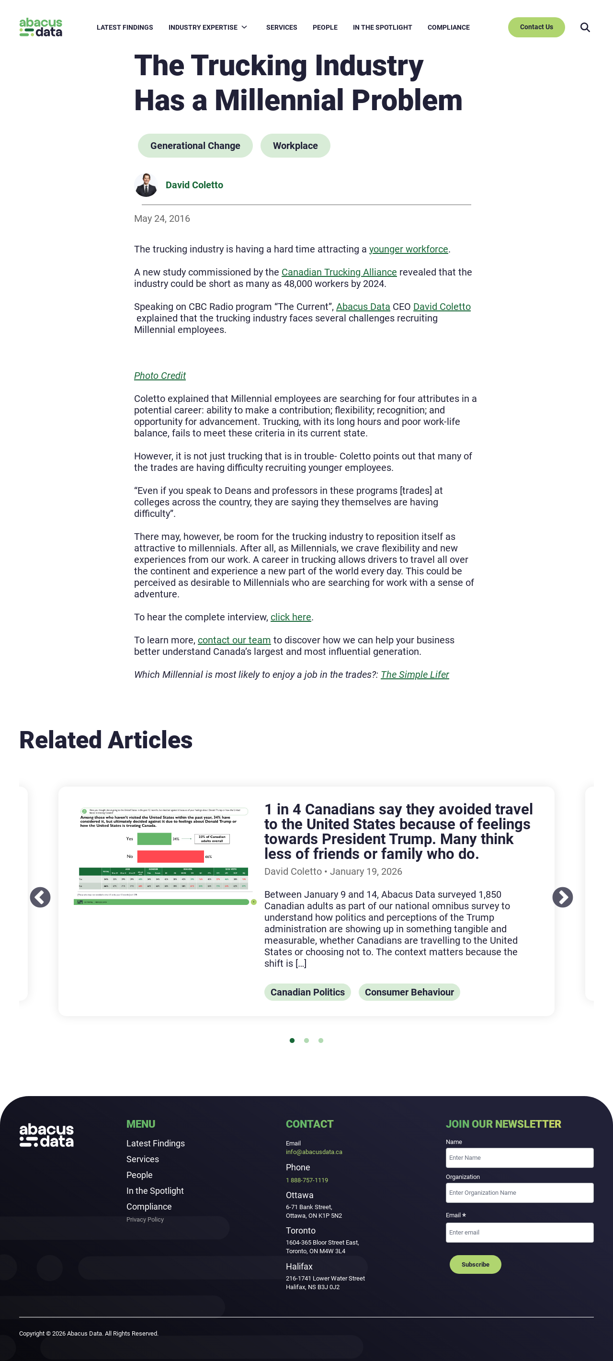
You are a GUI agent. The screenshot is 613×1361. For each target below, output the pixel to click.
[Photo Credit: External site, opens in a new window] (160, 375)
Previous (33, 891)
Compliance (149, 1206)
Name (454, 1141)
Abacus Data (363, 306)
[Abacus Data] (40, 27)
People (139, 1175)
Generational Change (195, 145)
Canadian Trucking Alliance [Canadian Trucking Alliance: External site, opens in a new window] (339, 272)
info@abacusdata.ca (314, 1151)
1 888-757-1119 (307, 1180)
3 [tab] (324, 1045)
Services (142, 1159)
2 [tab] (310, 1045)
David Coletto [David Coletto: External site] (442, 306)
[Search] (585, 27)
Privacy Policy (145, 1220)
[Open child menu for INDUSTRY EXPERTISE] (244, 27)
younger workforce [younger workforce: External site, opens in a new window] (408, 249)
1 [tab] (296, 1045)
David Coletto (194, 185)
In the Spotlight (155, 1191)
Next (555, 891)
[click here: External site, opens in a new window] (291, 617)
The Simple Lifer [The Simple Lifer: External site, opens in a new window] (415, 674)
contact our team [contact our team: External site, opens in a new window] (234, 640)
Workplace (295, 145)
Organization (463, 1176)
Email (456, 1216)
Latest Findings (155, 1143)
